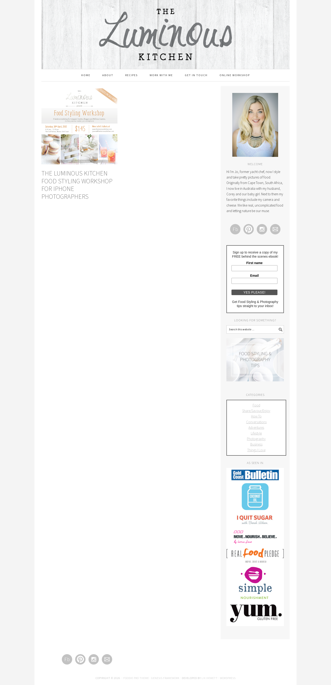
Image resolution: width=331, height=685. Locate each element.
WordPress (228, 678)
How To (256, 416)
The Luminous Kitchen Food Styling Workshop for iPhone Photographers (76, 185)
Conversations (256, 422)
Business (256, 444)
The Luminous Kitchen (165, 23)
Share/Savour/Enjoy (256, 411)
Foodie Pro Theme (136, 678)
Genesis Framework (165, 678)
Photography (256, 439)
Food (256, 405)
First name (254, 263)
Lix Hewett (210, 678)
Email (254, 275)
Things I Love (256, 450)
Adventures (256, 427)
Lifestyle (256, 433)
